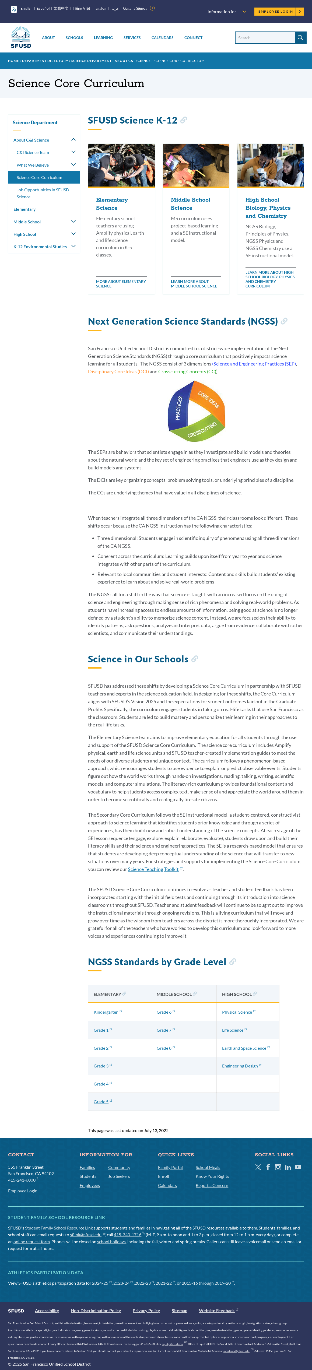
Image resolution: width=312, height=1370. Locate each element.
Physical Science (238, 1011)
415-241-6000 (23, 1179)
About (48, 37)
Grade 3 (103, 1065)
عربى (114, 8)
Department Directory (45, 61)
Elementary (24, 209)
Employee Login (279, 11)
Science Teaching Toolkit (155, 869)
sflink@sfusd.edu (87, 1234)
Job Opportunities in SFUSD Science (43, 193)
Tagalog (100, 8)
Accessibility (47, 1310)
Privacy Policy (146, 1310)
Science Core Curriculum (39, 177)
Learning (103, 37)
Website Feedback (218, 1310)
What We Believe (33, 164)
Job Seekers (119, 1176)
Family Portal (170, 1167)
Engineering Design (241, 1065)
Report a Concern (212, 1185)
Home (13, 61)
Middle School (27, 221)
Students (88, 1176)
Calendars (163, 37)
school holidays (111, 1241)
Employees (90, 1185)
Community (119, 1167)
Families (87, 1167)
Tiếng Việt (81, 8)
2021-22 (165, 1282)
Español (43, 8)
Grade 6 (166, 1011)
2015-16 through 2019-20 (208, 1282)
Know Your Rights (212, 1176)
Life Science (234, 1029)
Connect (193, 37)
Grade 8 (166, 1048)
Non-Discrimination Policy (96, 1310)
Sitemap (179, 1310)
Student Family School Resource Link (59, 1227)
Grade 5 (103, 1101)
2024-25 (102, 1282)
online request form (31, 1241)
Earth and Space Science (246, 1048)
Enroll (163, 1176)
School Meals (208, 1167)
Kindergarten (108, 1011)
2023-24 (123, 1282)
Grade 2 (103, 1048)
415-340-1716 (129, 1234)
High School (24, 234)
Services (132, 37)
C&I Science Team (33, 152)
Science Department (91, 61)
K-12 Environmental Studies (40, 246)
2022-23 (144, 1282)
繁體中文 (61, 8)
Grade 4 (103, 1083)
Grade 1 (103, 1029)
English (26, 8)
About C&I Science (133, 61)
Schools (74, 37)
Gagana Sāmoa (135, 8)
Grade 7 (166, 1029)
